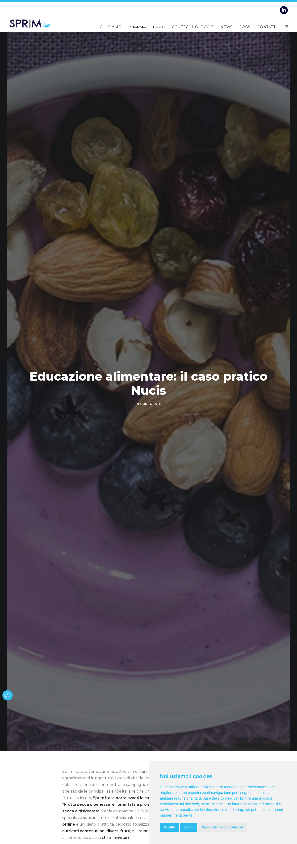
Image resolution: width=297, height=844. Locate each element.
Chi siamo (111, 26)
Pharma (137, 26)
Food (159, 26)
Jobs (245, 26)
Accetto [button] (169, 827)
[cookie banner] (7, 695)
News (226, 26)
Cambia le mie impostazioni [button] (222, 827)
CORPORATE (150, 404)
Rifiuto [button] (188, 827)
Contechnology (192, 26)
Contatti (267, 26)
